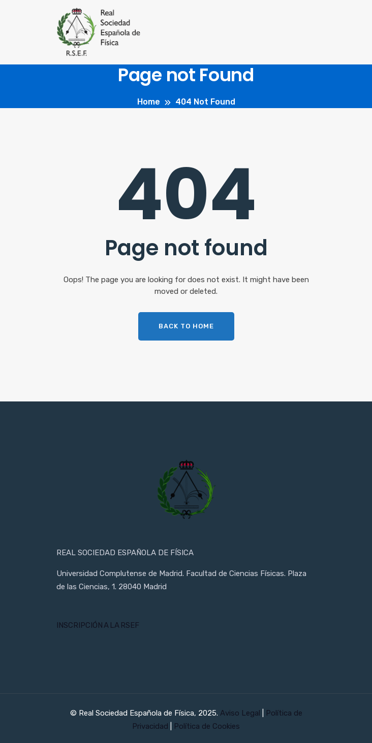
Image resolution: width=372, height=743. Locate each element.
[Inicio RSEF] (186, 490)
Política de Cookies (207, 726)
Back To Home (186, 326)
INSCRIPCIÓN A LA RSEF (97, 625)
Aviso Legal (241, 713)
